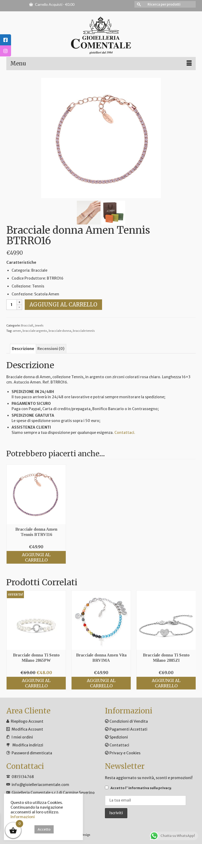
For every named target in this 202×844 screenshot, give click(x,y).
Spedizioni (116, 737)
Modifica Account (27, 729)
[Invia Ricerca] (138, 4)
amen (17, 331)
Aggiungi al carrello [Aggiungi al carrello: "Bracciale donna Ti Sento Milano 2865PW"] (36, 683)
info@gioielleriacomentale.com (40, 784)
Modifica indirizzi (27, 745)
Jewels (39, 325)
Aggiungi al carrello (63, 304)
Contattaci (117, 745)
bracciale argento (35, 331)
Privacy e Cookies (122, 753)
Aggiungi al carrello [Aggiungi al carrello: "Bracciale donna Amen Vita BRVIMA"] (101, 683)
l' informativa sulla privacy (148, 788)
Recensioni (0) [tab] (50, 348)
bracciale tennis (84, 331)
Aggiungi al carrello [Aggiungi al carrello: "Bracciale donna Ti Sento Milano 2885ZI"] (166, 683)
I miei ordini (22, 737)
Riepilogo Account (27, 721)
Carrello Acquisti (51, 4)
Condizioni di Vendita (126, 721)
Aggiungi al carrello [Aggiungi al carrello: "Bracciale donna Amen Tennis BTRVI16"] (36, 557)
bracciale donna (60, 331)
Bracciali (27, 325)
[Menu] (101, 63)
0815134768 (23, 776)
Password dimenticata (32, 753)
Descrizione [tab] (23, 348)
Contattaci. (124, 432)
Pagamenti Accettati (126, 729)
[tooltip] (5, 39)
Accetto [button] (44, 829)
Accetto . (138, 788)
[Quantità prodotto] (11, 304)
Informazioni (23, 816)
